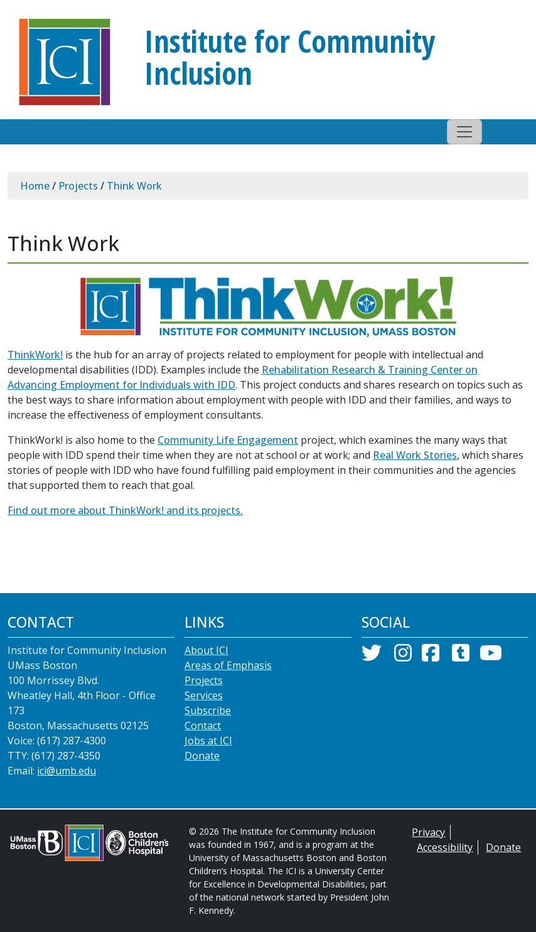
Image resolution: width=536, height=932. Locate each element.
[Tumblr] (460, 656)
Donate (202, 756)
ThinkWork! (35, 355)
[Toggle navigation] (464, 131)
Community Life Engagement (228, 440)
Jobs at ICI (208, 740)
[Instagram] (403, 656)
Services (204, 695)
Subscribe (208, 710)
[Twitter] (372, 656)
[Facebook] (430, 656)
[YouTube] (491, 656)
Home (35, 186)
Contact (203, 725)
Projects (78, 186)
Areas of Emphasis (228, 665)
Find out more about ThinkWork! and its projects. (125, 510)
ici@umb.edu (66, 771)
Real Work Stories (415, 455)
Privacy (428, 832)
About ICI (206, 650)
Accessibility (445, 847)
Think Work (134, 186)
